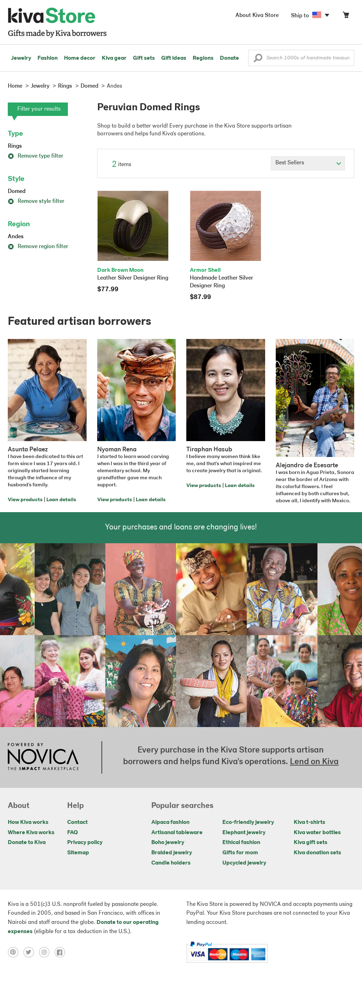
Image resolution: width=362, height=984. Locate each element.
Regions (203, 58)
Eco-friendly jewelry (248, 822)
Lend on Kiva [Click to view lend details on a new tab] (314, 762)
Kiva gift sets (310, 842)
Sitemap (78, 853)
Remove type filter (35, 156)
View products (25, 500)
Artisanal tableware (177, 833)
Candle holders (171, 863)
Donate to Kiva (27, 842)
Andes (16, 237)
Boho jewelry (167, 842)
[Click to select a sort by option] (308, 163)
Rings (15, 146)
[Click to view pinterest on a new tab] (15, 952)
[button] (257, 59)
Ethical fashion (241, 842)
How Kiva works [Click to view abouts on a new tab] (28, 822)
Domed (16, 191)
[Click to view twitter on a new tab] (31, 952)
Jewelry (21, 58)
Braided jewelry (171, 853)
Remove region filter (38, 247)
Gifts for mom (240, 853)
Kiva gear (114, 58)
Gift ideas (173, 58)
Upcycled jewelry (244, 863)
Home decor (79, 58)
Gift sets (144, 58)
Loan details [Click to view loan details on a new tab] (61, 500)
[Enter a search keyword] (301, 58)
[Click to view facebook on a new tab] (61, 952)
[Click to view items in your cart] (345, 16)
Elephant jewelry (243, 833)
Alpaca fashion (170, 822)
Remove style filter (36, 201)
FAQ (72, 833)
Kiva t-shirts (309, 822)
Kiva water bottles (317, 833)
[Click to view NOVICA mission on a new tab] (43, 757)
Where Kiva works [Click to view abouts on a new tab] (31, 833)
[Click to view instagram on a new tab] (46, 952)
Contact (77, 822)
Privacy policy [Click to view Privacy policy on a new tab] (85, 842)
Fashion (47, 58)
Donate (229, 58)
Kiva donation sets (317, 853)
